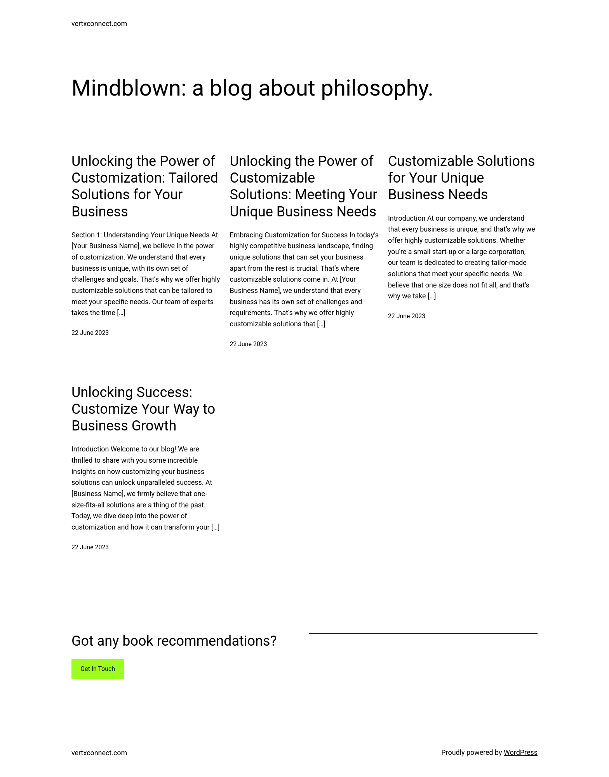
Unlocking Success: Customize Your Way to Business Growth (143, 409)
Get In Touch (97, 668)
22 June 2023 (90, 332)
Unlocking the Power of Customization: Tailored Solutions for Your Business (144, 186)
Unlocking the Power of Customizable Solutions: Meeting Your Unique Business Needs (303, 186)
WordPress (521, 752)
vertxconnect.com (99, 23)
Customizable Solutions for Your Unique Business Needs (461, 178)
